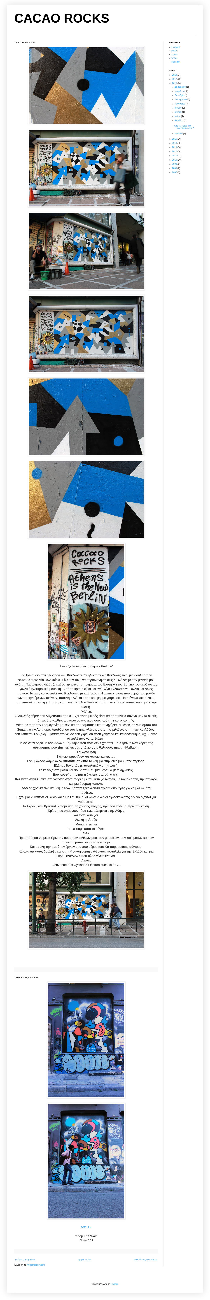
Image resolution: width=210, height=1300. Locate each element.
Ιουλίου (178, 108)
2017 (175, 79)
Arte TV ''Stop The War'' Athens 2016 (184, 127)
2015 (175, 139)
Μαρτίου (179, 133)
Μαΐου (178, 116)
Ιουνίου (178, 112)
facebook (175, 47)
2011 (175, 155)
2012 (175, 151)
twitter (174, 58)
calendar (175, 62)
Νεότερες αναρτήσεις (25, 1259)
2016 (175, 83)
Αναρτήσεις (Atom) (36, 1265)
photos (174, 50)
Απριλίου (179, 120)
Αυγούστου (180, 104)
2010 (175, 160)
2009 (175, 164)
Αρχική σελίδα (84, 1259)
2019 (175, 75)
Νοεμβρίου (180, 91)
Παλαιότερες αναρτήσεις (145, 1259)
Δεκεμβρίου (180, 87)
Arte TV (86, 1227)
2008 (175, 168)
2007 (175, 172)
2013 (175, 147)
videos (174, 54)
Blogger (114, 1284)
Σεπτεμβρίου (181, 99)
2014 (175, 143)
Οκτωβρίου (180, 95)
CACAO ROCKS (61, 18)
